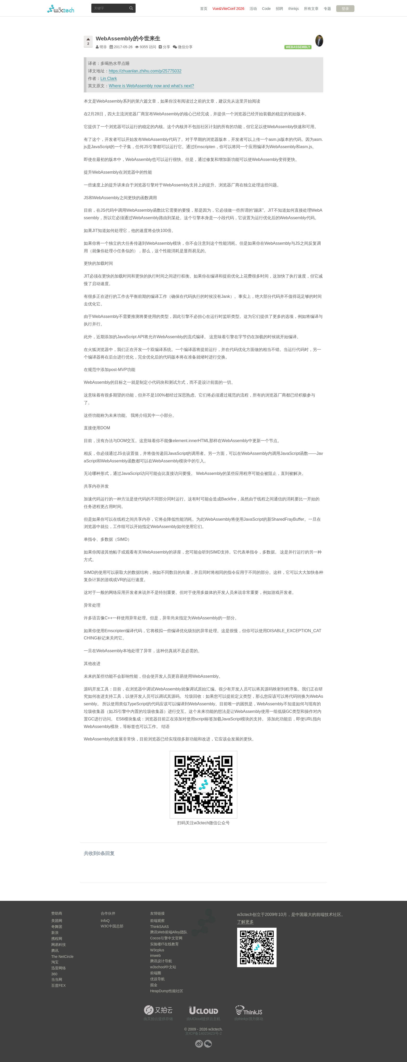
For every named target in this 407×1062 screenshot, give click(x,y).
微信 (208, 1044)
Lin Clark (108, 78)
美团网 (56, 921)
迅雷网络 (58, 968)
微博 (199, 1044)
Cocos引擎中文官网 (166, 938)
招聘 (279, 9)
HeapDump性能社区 (166, 991)
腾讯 (55, 950)
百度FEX (58, 985)
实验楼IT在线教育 (164, 944)
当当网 (56, 979)
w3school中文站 (163, 967)
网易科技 (58, 944)
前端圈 (155, 973)
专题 (327, 9)
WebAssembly (298, 47)
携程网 (56, 939)
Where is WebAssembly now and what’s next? (151, 86)
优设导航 (157, 979)
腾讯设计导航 (161, 961)
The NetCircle (62, 956)
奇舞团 (56, 927)
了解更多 (245, 922)
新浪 (55, 933)
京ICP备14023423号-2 (203, 1033)
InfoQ (105, 921)
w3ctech (60, 8)
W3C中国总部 (112, 926)
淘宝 (55, 962)
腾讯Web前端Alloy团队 (168, 932)
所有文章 (311, 9)
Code (266, 9)
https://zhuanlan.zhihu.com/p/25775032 (145, 71)
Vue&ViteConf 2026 (228, 9)
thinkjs (293, 9)
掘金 (153, 985)
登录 (345, 9)
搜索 (131, 8)
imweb (155, 955)
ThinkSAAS (159, 927)
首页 (203, 9)
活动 (253, 9)
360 (54, 974)
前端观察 (157, 921)
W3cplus (157, 950)
